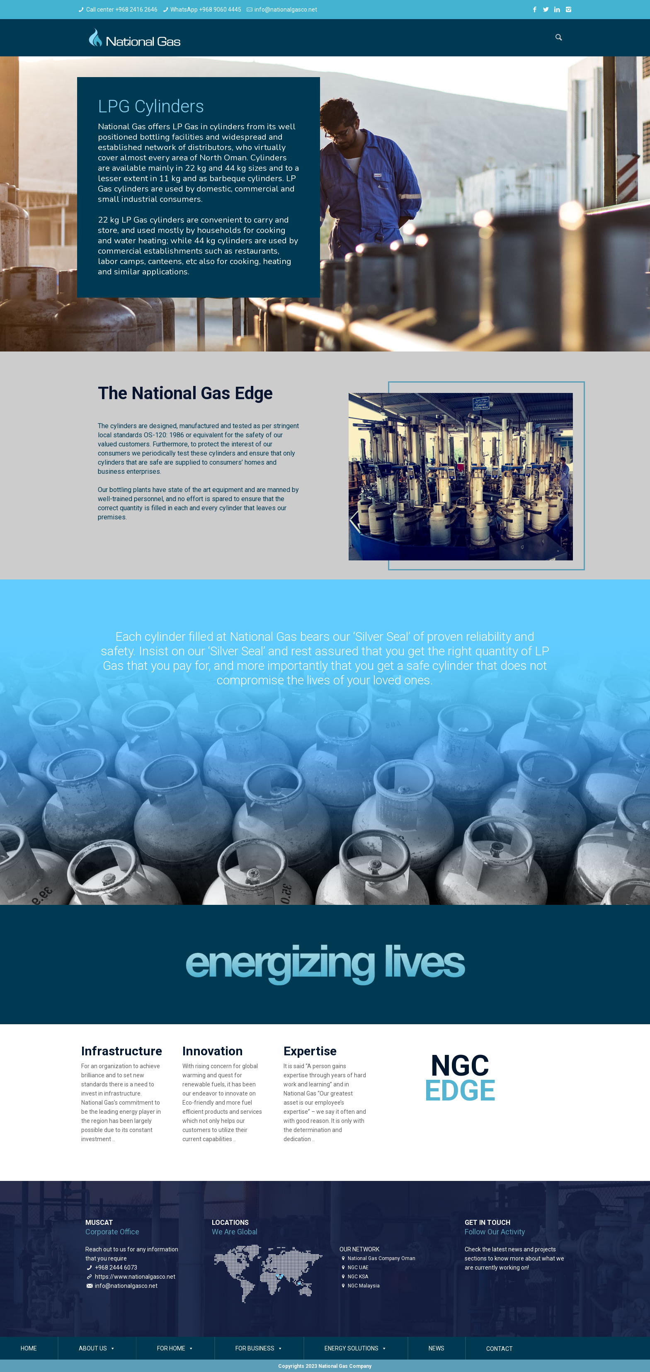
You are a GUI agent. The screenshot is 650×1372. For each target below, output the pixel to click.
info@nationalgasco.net (286, 9)
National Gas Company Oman (381, 1258)
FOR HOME (175, 1348)
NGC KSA (358, 1277)
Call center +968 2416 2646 (122, 9)
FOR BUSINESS (259, 1348)
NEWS (436, 1348)
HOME (29, 1348)
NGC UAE (358, 1267)
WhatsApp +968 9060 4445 (205, 9)
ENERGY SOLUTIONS (356, 1348)
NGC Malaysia (364, 1286)
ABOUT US (97, 1348)
